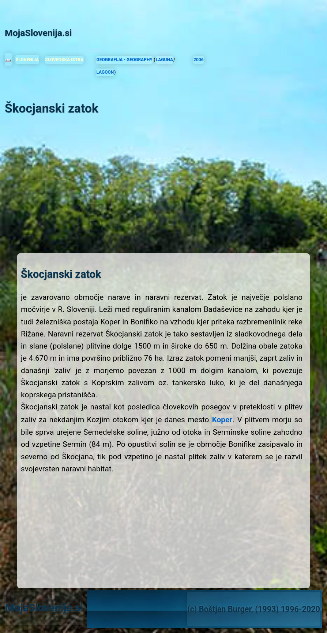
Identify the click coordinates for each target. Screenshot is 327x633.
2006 (198, 59)
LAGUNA (164, 59)
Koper (222, 419)
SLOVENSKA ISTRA (64, 59)
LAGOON (105, 72)
